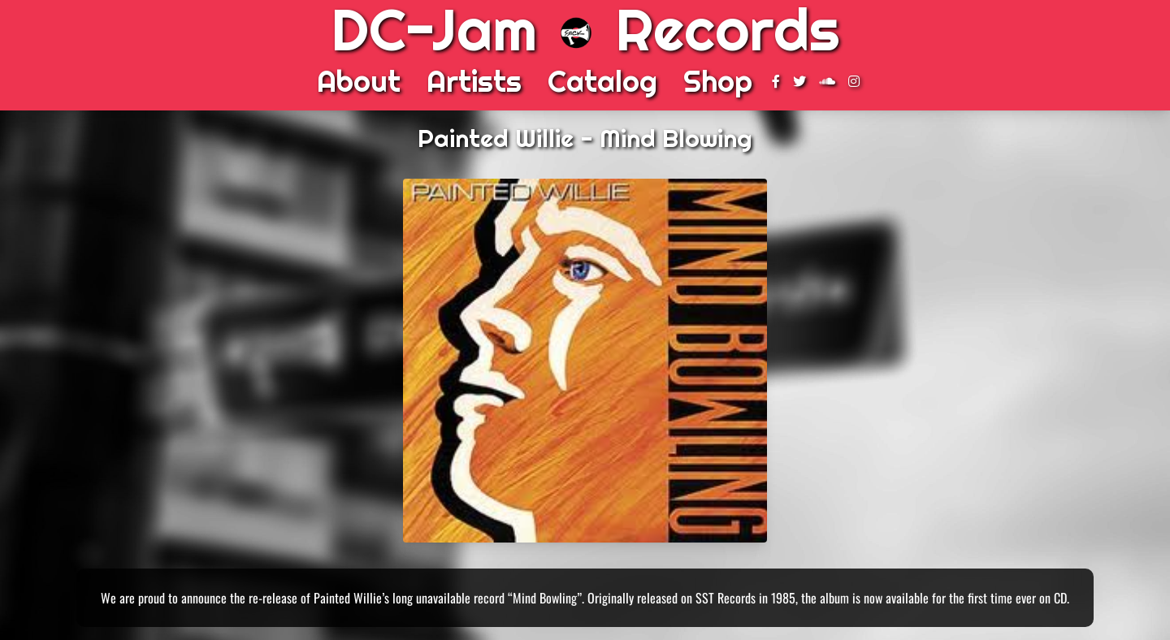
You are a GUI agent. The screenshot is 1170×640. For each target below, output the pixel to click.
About (359, 81)
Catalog (602, 81)
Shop (717, 81)
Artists (474, 81)
